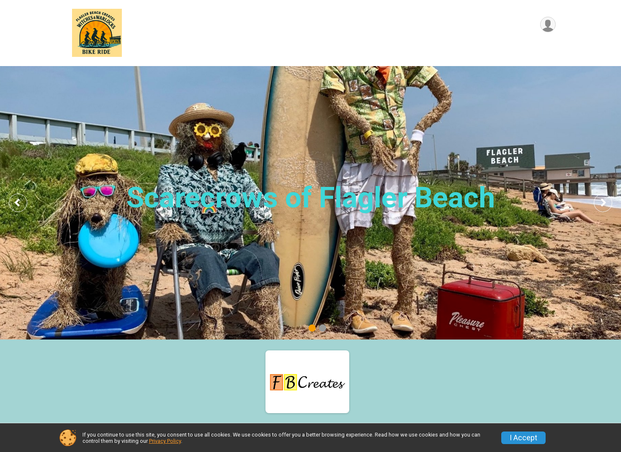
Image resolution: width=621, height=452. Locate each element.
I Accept (523, 438)
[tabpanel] (310, 203)
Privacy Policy (165, 441)
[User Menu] (548, 24)
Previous (24, 202)
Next (609, 202)
